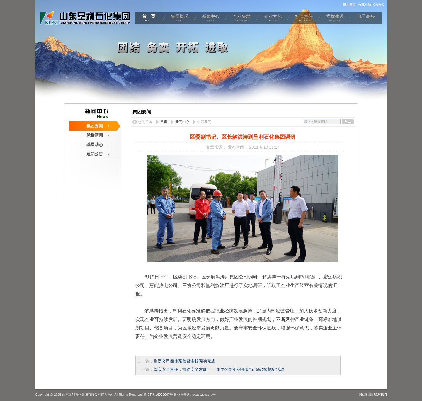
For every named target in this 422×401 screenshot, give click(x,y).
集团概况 (179, 19)
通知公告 (94, 154)
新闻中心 (211, 19)
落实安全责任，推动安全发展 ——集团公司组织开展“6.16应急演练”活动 (219, 369)
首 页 (148, 19)
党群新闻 (94, 135)
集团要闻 (94, 125)
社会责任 (304, 19)
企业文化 (273, 19)
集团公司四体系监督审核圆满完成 (184, 361)
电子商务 (366, 19)
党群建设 (335, 19)
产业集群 (242, 19)
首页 (163, 122)
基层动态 (94, 144)
